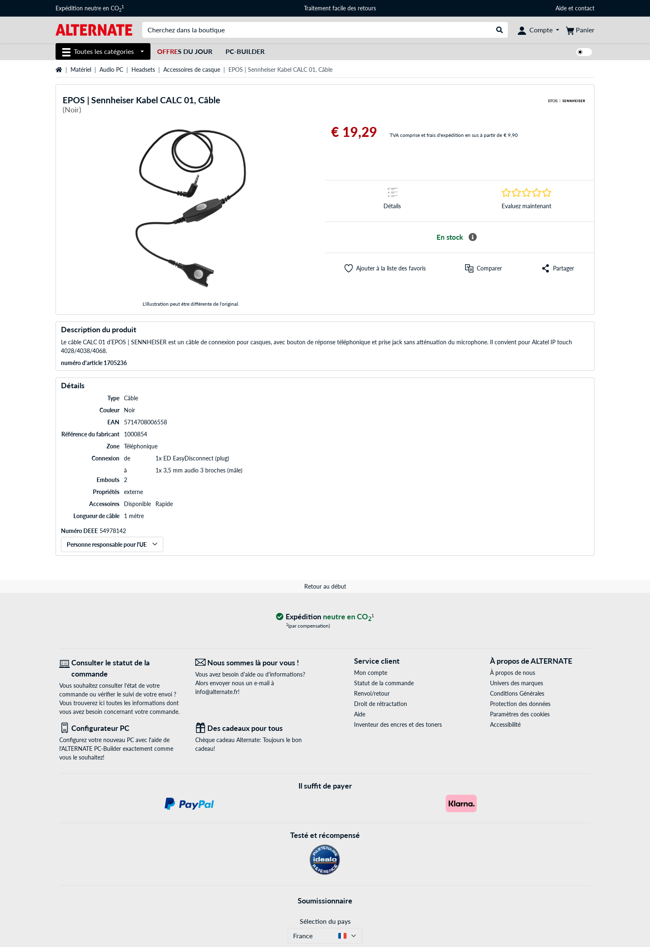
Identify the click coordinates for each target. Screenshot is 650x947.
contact (584, 8)
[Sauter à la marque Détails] (392, 201)
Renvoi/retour (372, 693)
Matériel (80, 69)
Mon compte (370, 672)
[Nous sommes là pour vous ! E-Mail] (257, 662)
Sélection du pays (325, 921)
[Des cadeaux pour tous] (257, 728)
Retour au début (325, 586)
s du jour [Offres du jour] (184, 51)
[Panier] (580, 30)
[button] (385, 268)
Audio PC (111, 69)
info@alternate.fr (216, 691)
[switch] (584, 52)
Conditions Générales (517, 693)
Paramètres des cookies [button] (520, 714)
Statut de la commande (384, 683)
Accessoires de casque (191, 69)
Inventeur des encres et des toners (398, 724)
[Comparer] (483, 268)
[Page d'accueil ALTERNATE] (94, 29)
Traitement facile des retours (340, 8)
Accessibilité (505, 724)
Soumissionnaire (325, 900)
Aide (561, 8)
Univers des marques (516, 683)
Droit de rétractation (380, 703)
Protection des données (520, 703)
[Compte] (538, 30)
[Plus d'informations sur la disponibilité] (472, 237)
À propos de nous (512, 672)
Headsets (143, 69)
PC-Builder (245, 51)
